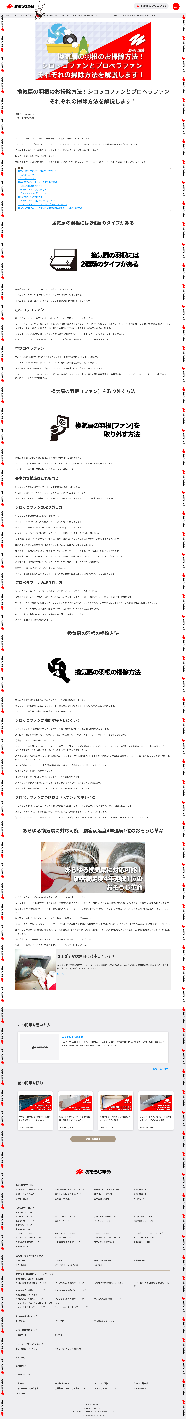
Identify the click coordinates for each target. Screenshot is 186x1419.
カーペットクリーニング (104, 1233)
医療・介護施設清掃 (102, 1260)
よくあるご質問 (101, 1383)
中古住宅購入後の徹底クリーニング (69, 1282)
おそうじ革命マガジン (30, 15)
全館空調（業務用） (102, 1198)
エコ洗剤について (141, 1198)
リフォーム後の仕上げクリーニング (30, 1307)
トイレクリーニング (102, 1220)
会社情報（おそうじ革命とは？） (70, 1388)
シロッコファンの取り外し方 (32, 189)
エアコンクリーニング (26, 1184)
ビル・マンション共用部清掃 (67, 1265)
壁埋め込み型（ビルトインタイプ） (108, 1189)
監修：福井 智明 (160, 1068)
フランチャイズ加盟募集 (27, 1388)
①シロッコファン (27, 174)
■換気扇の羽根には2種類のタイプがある (37, 170)
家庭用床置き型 (140, 1194)
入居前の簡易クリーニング (26, 1294)
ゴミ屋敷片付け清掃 (142, 1242)
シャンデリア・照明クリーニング (108, 1237)
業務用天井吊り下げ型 (103, 1194)
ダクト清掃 (59, 1321)
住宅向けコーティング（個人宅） (68, 1349)
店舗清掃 (58, 1260)
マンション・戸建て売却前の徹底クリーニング (152, 1284)
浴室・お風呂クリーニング (105, 1216)
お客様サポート (62, 1383)
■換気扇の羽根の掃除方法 (30, 197)
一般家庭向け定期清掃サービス (67, 1242)
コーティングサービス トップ (29, 1344)
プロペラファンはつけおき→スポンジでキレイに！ (42, 204)
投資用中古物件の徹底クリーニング (108, 1282)
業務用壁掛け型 (140, 1189)
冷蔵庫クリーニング (24, 1224)
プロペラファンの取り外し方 (32, 193)
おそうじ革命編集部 (72, 1036)
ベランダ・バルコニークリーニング (148, 1233)
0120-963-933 (151, 6)
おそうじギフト (22, 1246)
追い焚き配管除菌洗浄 (143, 1216)
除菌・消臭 (20, 1357)
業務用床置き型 (22, 1198)
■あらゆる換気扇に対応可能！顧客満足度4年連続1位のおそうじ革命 (50, 208)
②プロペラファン (27, 178)
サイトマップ (140, 1388)
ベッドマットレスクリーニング (28, 1237)
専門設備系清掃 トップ (26, 1316)
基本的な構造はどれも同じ (31, 185)
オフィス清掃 (21, 1265)
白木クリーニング (23, 1374)
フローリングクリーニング (26, 1233)
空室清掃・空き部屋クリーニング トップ (34, 1274)
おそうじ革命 (11, 15)
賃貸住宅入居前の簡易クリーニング (30, 1298)
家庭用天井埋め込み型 (25, 1194)
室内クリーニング (23, 1229)
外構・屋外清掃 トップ (26, 1330)
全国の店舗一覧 (141, 1383)
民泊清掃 (98, 1265)
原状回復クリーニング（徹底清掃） (30, 1279)
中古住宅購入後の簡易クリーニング (69, 1298)
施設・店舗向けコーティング (27, 1349)
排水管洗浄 (20, 1321)
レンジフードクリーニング (66, 1216)
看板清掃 (58, 1335)
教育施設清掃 (139, 1260)
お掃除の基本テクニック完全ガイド (57, 15)
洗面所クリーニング (63, 1220)
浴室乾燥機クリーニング (26, 1220)
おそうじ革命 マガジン (105, 1388)
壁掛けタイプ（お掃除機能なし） (29, 1189)
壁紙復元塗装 (21, 1366)
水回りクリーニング (24, 1212)
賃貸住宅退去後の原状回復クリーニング (32, 1282)
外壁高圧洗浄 (21, 1335)
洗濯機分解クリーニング (144, 1220)
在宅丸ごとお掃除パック (104, 1242)
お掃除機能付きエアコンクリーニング (70, 1189)
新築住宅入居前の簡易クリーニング (108, 1298)
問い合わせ (21, 1393)
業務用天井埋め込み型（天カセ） (68, 1194)
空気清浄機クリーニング (104, 1321)
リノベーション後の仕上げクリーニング (71, 1307)
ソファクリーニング (63, 1237)
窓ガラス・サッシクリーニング (67, 1233)
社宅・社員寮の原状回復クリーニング (70, 1290)
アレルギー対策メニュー (144, 1237)
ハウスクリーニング (25, 1207)
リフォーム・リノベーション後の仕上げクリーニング (37, 1303)
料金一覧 (20, 1383)
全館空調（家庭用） (63, 1198)
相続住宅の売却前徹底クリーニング (30, 1290)
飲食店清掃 (20, 1260)
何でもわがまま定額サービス (27, 1242)
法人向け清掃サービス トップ (29, 1255)
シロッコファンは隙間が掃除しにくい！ (37, 200)
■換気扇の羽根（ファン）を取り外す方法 (37, 182)
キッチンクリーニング (25, 1216)
